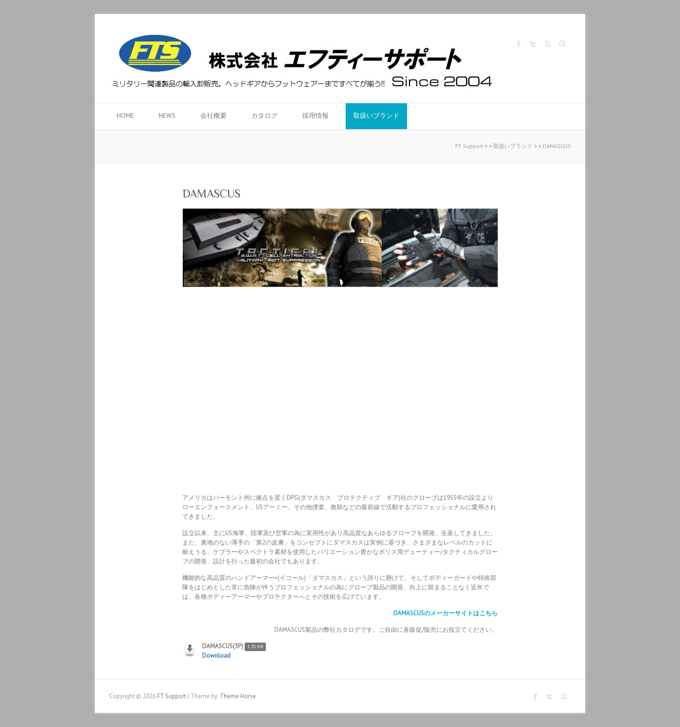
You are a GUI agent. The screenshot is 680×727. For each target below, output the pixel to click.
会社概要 (213, 115)
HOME (125, 115)
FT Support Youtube (547, 44)
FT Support (469, 145)
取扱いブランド (376, 115)
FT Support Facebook (519, 44)
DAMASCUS (557, 145)
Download (216, 656)
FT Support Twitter (533, 44)
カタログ (264, 115)
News (167, 115)
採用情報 (315, 115)
